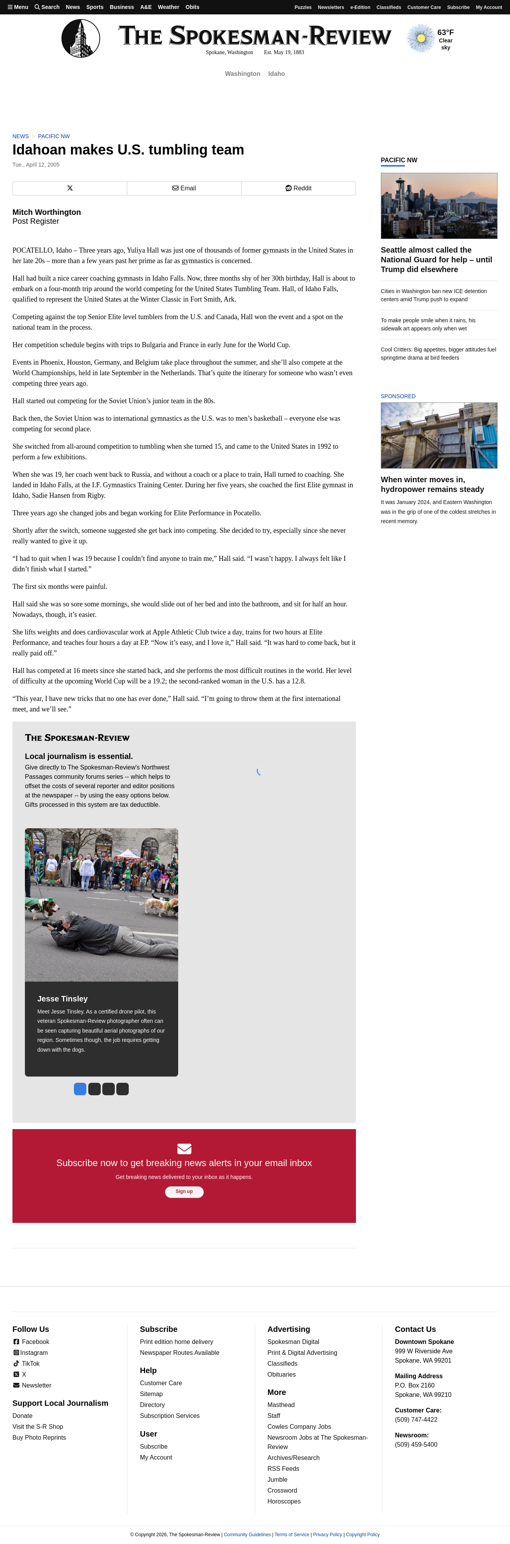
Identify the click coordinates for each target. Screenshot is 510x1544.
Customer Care (424, 7)
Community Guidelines (247, 1534)
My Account (156, 1457)
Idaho (276, 73)
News (73, 7)
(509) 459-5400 (416, 1444)
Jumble (278, 1479)
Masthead (281, 1405)
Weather (168, 7)
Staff (274, 1415)
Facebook (30, 1341)
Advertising (289, 1329)
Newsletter (31, 1385)
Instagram (30, 1352)
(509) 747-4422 (416, 1419)
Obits (193, 7)
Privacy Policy (327, 1534)
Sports (94, 7)
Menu (18, 7)
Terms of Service (292, 1534)
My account (489, 7)
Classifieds (389, 7)
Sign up (184, 1191)
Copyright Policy (363, 1534)
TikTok (26, 1363)
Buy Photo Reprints (39, 1437)
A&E (146, 7)
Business (122, 7)
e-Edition (360, 7)
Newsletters (331, 7)
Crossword (282, 1490)
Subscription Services (170, 1415)
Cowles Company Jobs (299, 1426)
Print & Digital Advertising (303, 1352)
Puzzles (303, 7)
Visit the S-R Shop (37, 1426)
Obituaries (282, 1374)
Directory (152, 1405)
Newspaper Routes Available (179, 1352)
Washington (242, 73)
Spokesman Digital (293, 1341)
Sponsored (411, 396)
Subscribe (458, 7)
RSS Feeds (284, 1468)
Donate (22, 1415)
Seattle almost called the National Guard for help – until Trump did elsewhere (436, 260)
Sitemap (151, 1394)
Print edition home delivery (177, 1341)
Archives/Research (294, 1457)
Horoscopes (284, 1501)
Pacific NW (54, 136)
